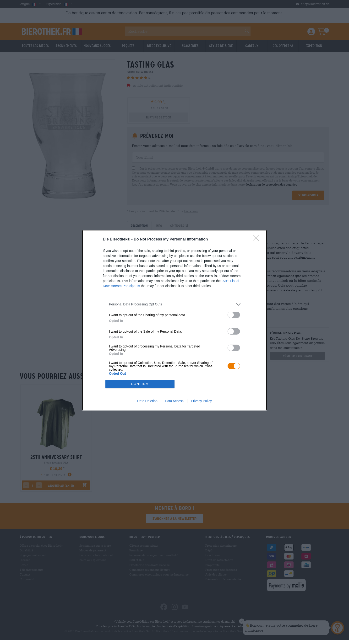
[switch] (234, 315)
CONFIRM (140, 384)
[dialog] (174, 320)
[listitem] (174, 304)
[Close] (257, 239)
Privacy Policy (201, 401)
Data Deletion (147, 401)
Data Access (174, 401)
